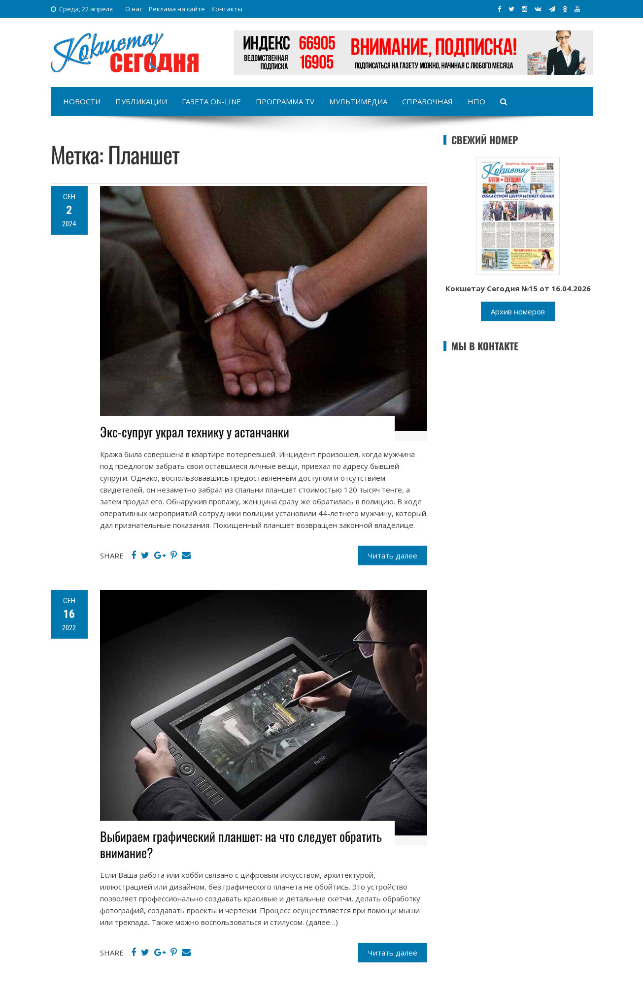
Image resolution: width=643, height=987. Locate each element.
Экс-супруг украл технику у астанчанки (194, 431)
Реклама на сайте (177, 8)
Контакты (226, 8)
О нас (133, 8)
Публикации (141, 101)
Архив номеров (518, 311)
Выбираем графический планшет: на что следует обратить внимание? (241, 845)
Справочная (427, 101)
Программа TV (285, 101)
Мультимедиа (358, 101)
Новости (82, 101)
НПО (476, 101)
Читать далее (392, 555)
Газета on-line (211, 101)
